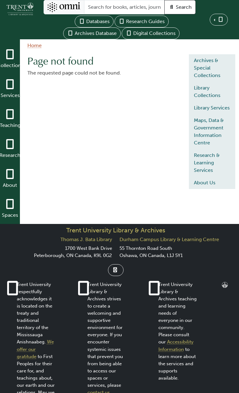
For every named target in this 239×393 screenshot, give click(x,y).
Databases (94, 21)
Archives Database (92, 33)
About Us (204, 183)
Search (180, 7)
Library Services (212, 108)
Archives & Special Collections (207, 67)
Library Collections (207, 91)
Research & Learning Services (207, 162)
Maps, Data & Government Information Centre (209, 131)
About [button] (10, 185)
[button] (219, 20)
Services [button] (10, 95)
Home (34, 45)
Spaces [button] (10, 215)
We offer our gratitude (35, 349)
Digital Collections (151, 33)
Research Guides (142, 21)
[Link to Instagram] (116, 270)
